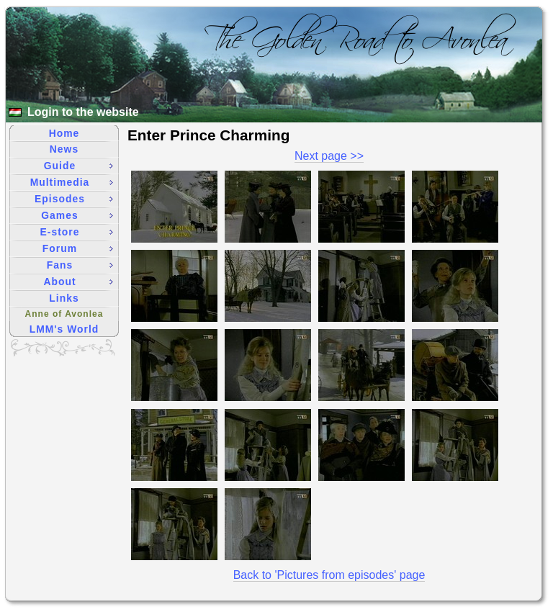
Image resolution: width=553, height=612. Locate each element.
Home (64, 133)
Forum (77, 248)
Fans (80, 265)
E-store (76, 232)
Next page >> (329, 156)
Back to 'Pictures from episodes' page (329, 575)
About (78, 281)
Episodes (74, 198)
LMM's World (64, 329)
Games (77, 215)
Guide (78, 165)
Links (63, 298)
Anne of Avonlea (64, 314)
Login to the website (83, 112)
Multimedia (71, 182)
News (64, 149)
